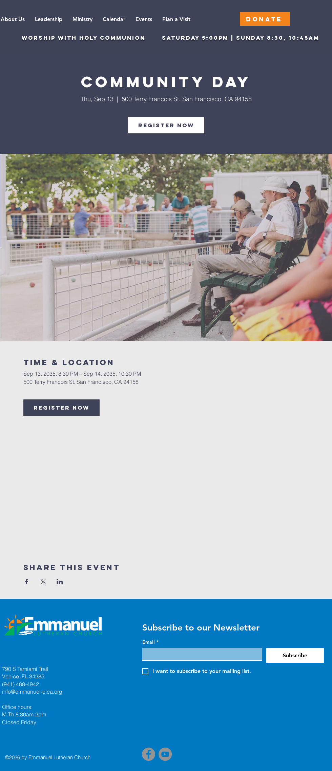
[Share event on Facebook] (26, 581)
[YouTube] (165, 754)
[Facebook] (148, 754)
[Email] (200, 654)
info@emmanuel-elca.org (32, 691)
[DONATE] (265, 19)
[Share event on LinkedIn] (60, 581)
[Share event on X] (43, 581)
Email (150, 642)
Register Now (166, 125)
